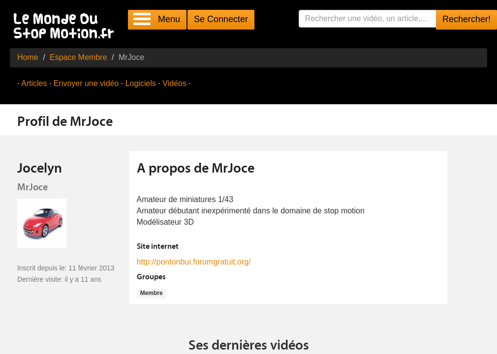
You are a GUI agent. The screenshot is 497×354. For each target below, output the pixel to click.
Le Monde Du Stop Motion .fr (66, 27)
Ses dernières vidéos (248, 346)
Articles (34, 83)
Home (27, 57)
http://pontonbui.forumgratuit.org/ (194, 262)
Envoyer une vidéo (86, 83)
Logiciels (140, 83)
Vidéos (174, 83)
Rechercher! (466, 19)
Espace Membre (78, 57)
